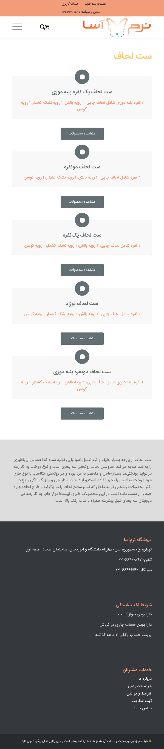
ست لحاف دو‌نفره (82, 167)
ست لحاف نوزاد (82, 304)
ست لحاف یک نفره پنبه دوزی (82, 92)
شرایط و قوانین (139, 693)
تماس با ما (143, 708)
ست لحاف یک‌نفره (82, 235)
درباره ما (145, 678)
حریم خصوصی (140, 686)
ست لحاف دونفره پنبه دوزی (82, 372)
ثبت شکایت (142, 701)
